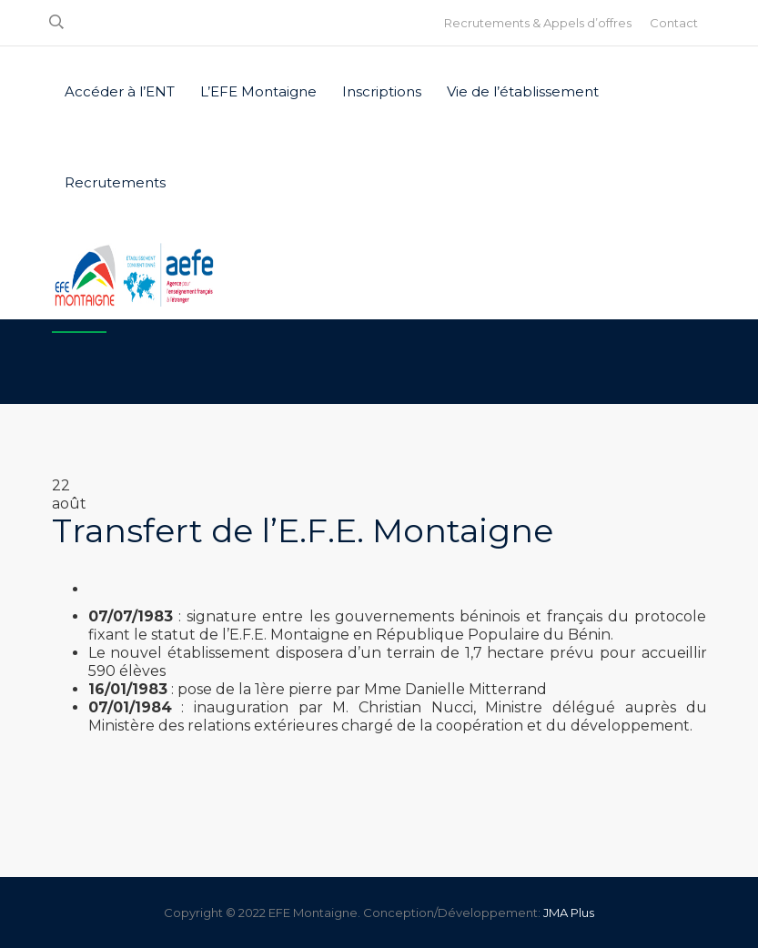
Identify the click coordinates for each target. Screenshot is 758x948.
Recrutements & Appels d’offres (538, 22)
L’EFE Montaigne (258, 91)
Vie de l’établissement (523, 91)
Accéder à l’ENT (120, 91)
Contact (674, 22)
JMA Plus (568, 912)
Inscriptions (381, 91)
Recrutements (115, 182)
